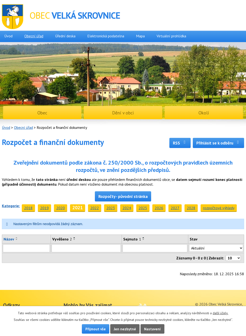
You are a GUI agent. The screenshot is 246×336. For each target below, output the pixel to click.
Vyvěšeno (62, 239)
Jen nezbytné (125, 329)
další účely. (220, 313)
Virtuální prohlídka (171, 36)
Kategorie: (11, 205)
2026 (159, 207)
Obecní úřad (33, 36)
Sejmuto (132, 239)
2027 (175, 207)
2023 (110, 207)
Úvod (8, 36)
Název (9, 239)
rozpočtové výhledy (218, 207)
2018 (28, 207)
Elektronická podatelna (105, 36)
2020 (60, 207)
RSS (180, 143)
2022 (94, 207)
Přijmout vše (95, 329)
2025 (143, 207)
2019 (44, 207)
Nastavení (152, 329)
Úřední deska (65, 36)
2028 (191, 207)
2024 (127, 207)
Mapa (140, 36)
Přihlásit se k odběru (218, 143)
